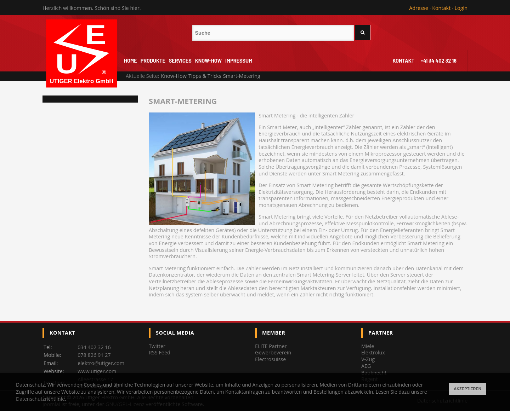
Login (461, 8)
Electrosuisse (270, 359)
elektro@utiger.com (101, 363)
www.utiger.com (97, 371)
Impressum (238, 61)
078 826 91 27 (94, 355)
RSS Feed (159, 352)
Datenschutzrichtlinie (40, 398)
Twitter (157, 346)
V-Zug (368, 359)
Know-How (208, 61)
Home (130, 61)
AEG (366, 366)
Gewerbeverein (273, 352)
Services (180, 61)
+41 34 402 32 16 (439, 61)
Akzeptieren (467, 389)
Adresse (418, 8)
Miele (367, 346)
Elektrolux (373, 352)
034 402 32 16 (94, 347)
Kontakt (441, 8)
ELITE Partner (271, 346)
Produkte (153, 61)
